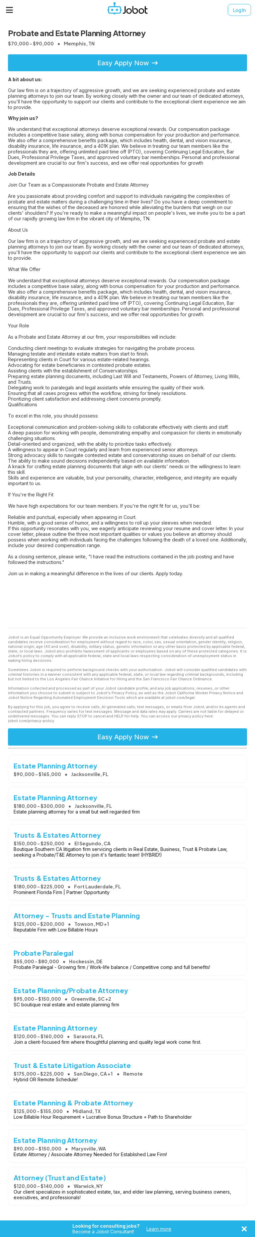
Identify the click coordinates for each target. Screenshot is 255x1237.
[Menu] (9, 10)
